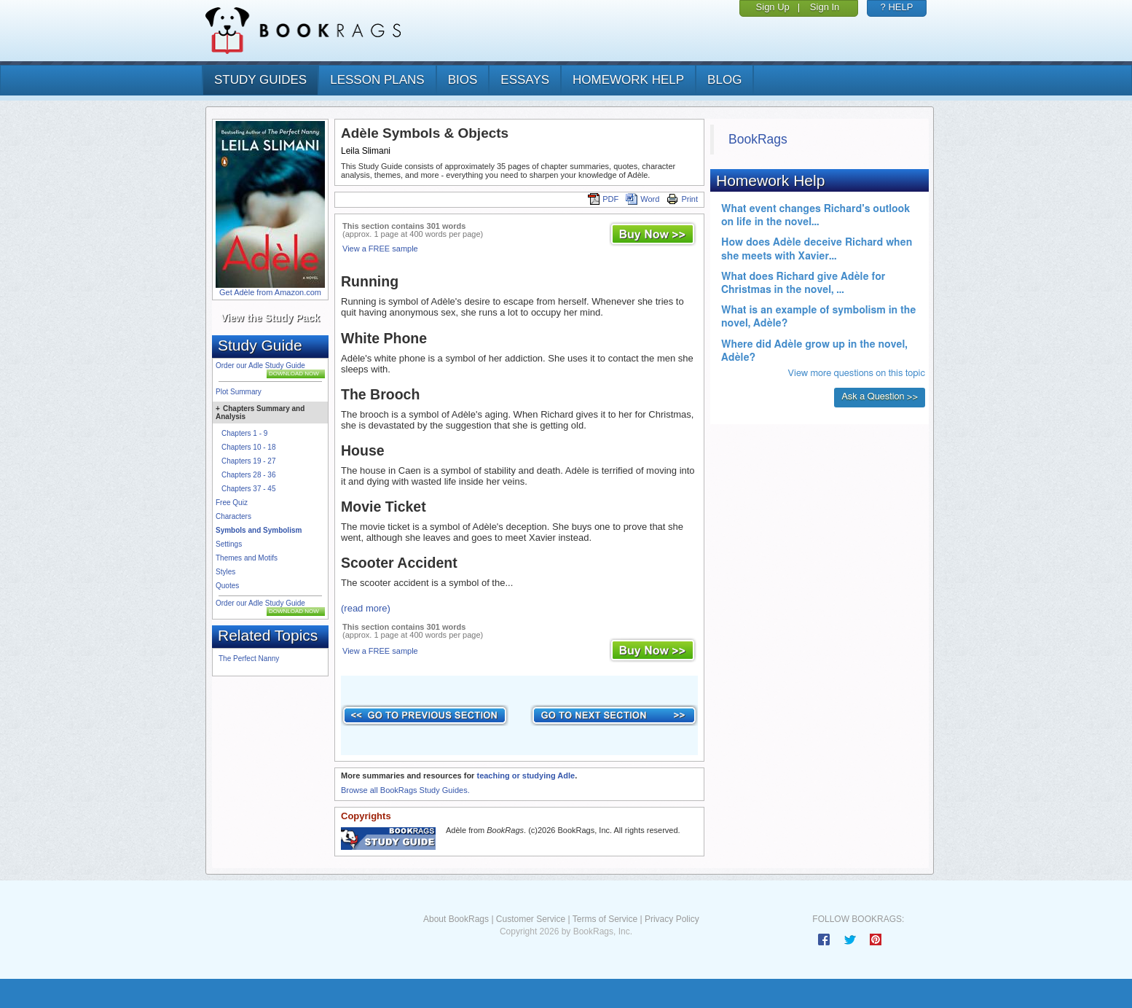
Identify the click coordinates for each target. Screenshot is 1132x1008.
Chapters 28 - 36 (248, 475)
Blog (724, 80)
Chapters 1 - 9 (244, 433)
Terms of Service (605, 919)
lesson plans (377, 80)
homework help (628, 80)
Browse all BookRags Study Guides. (405, 790)
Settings (229, 544)
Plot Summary (239, 392)
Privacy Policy (672, 919)
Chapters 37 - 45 (248, 489)
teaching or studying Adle (525, 775)
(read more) (365, 608)
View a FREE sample (380, 248)
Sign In (824, 6)
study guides (260, 80)
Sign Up (773, 6)
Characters (233, 516)
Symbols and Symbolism (259, 530)
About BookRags (456, 919)
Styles (225, 572)
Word (642, 199)
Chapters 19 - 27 (248, 461)
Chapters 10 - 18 (248, 447)
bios (463, 80)
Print (682, 199)
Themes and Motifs (247, 558)
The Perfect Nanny (249, 659)
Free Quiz (232, 503)
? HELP (897, 6)
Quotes (227, 586)
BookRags (757, 139)
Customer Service (530, 919)
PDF (603, 199)
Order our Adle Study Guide (260, 366)
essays (524, 80)
